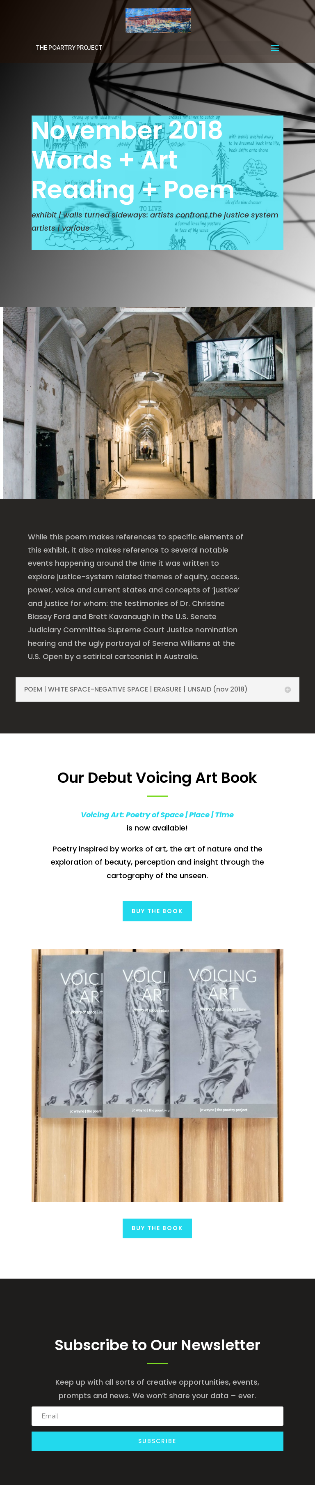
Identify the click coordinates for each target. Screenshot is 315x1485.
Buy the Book (157, 911)
